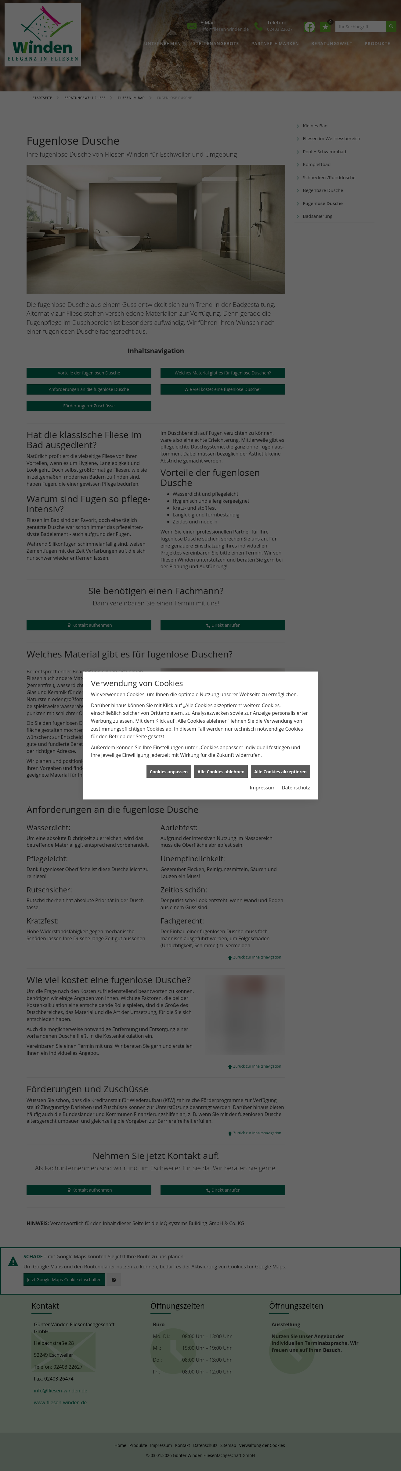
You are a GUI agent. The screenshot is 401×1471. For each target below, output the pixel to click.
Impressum (262, 688)
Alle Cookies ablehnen (220, 672)
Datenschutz (296, 688)
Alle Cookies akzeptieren (280, 672)
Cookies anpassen (169, 672)
